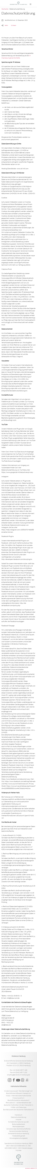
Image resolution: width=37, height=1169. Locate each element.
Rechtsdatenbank (18, 1126)
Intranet (18, 1119)
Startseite (4, 9)
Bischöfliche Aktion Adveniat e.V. (19, 1100)
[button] (30, 4)
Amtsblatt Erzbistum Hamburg (18, 1133)
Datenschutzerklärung (18, 1117)
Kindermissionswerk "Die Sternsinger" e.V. (18, 1091)
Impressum (18, 1115)
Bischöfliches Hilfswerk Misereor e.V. (18, 1093)
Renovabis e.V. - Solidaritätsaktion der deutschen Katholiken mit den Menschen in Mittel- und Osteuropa (18, 1105)
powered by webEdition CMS (31, 1168)
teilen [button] (6, 25)
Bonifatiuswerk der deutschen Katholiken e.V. (18, 1110)
